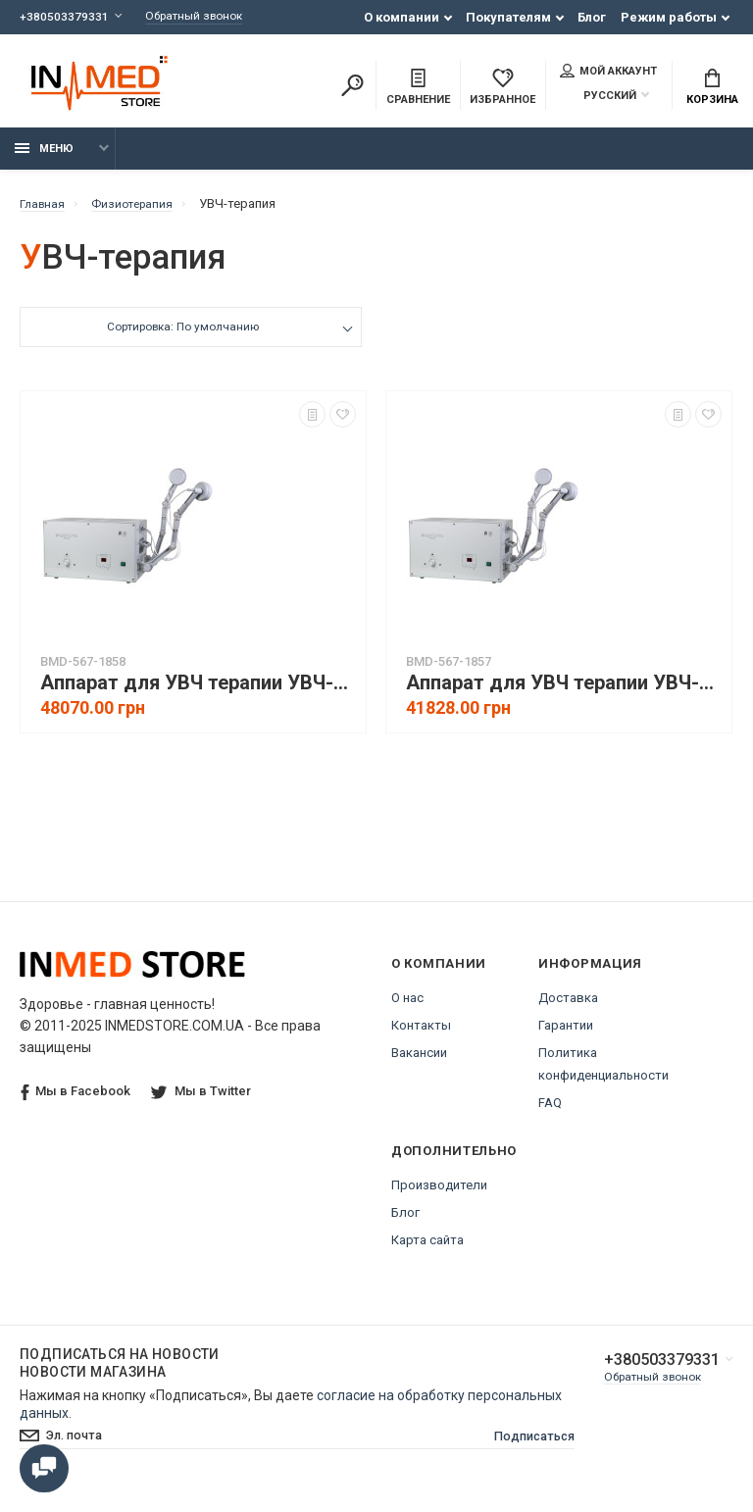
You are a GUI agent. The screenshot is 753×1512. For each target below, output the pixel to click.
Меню (44, 159)
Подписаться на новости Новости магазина (120, 1373)
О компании (401, 17)
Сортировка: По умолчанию (182, 339)
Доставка (568, 1008)
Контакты (421, 1036)
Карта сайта (427, 1250)
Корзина (712, 89)
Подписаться (516, 1448)
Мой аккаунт (608, 72)
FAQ (550, 1113)
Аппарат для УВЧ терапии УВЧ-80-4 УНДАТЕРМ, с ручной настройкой (564, 693)
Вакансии (419, 1063)
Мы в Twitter (203, 1101)
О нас (407, 1008)
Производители (439, 1195)
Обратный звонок (203, 17)
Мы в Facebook (75, 1102)
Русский (598, 97)
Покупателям (508, 17)
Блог (591, 17)
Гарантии (565, 1036)
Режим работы (669, 17)
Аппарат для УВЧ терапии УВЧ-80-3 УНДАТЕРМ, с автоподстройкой (198, 693)
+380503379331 (64, 17)
